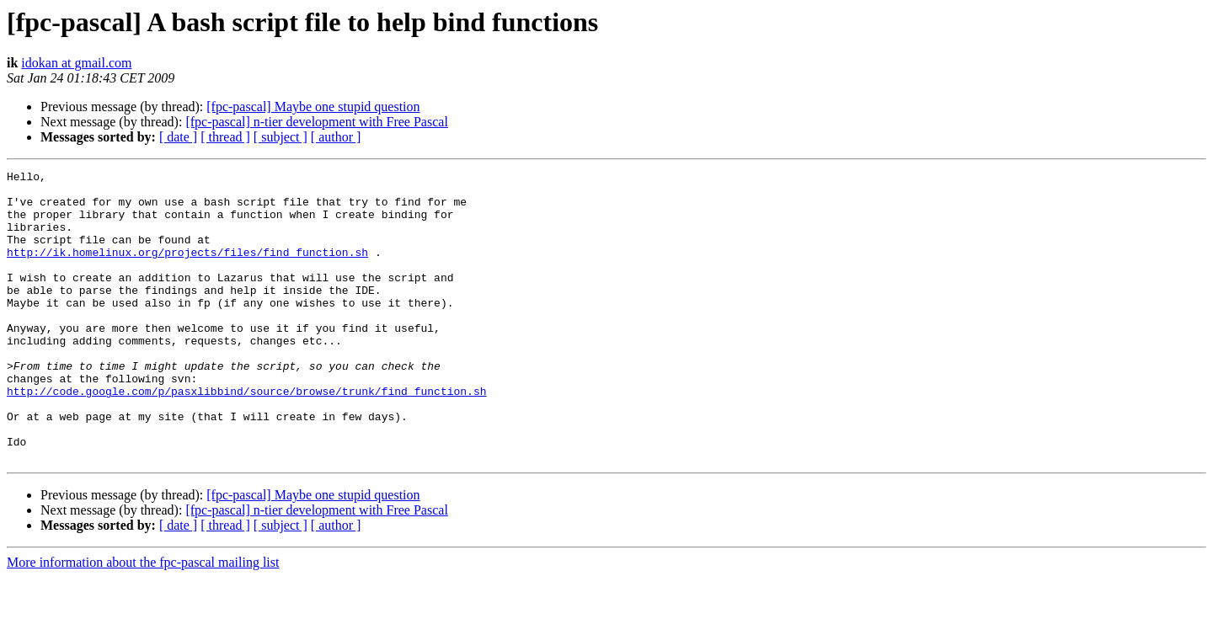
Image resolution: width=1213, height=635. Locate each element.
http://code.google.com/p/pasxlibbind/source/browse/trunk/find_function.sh (246, 436)
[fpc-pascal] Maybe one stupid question (312, 106)
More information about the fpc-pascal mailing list (143, 620)
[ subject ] (280, 137)
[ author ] (336, 137)
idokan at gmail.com (76, 63)
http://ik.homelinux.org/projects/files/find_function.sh (187, 269)
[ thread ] (225, 137)
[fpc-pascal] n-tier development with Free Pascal (316, 122)
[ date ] (178, 137)
